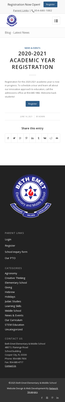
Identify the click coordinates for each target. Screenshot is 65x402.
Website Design (15, 388)
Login (8, 239)
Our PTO (10, 258)
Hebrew (10, 292)
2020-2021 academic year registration (32, 60)
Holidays (10, 296)
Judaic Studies (13, 301)
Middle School (13, 310)
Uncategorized (14, 329)
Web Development (36, 388)
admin (42, 116)
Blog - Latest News (17, 32)
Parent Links (21, 10)
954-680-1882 (43, 10)
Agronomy (11, 273)
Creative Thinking (15, 278)
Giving (8, 287)
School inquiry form (16, 251)
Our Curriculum (13, 320)
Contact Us (10, 365)
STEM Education (14, 324)
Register (10, 245)
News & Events (32, 48)
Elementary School (16, 282)
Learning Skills (13, 306)
